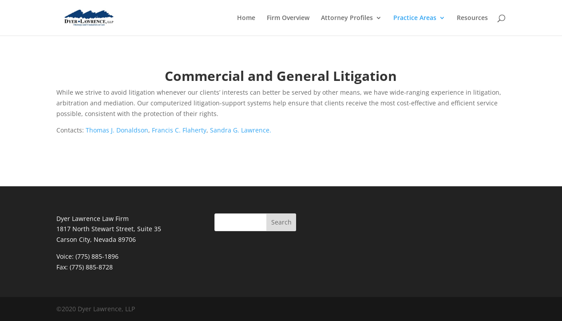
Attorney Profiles (347, 18)
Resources (472, 18)
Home (246, 18)
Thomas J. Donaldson (117, 130)
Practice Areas (414, 18)
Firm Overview (288, 18)
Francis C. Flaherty (179, 130)
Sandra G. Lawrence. (240, 130)
